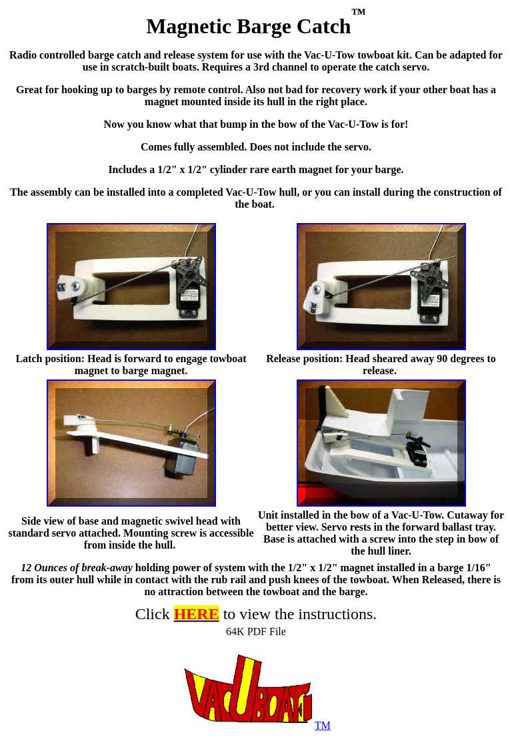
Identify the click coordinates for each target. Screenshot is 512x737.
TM (256, 725)
